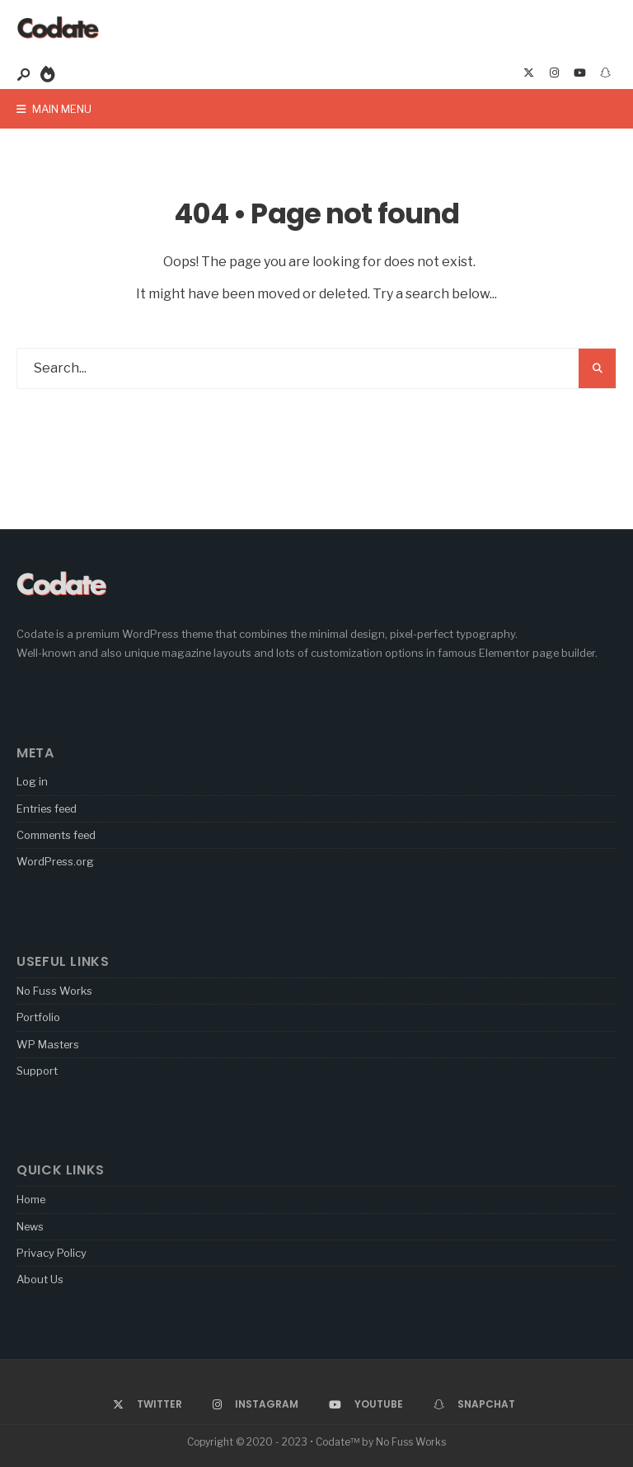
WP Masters (47, 1044)
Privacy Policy (51, 1252)
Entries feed (46, 808)
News (30, 1226)
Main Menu (53, 108)
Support (37, 1070)
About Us (39, 1279)
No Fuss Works (54, 990)
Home (30, 1199)
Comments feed (56, 834)
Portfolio (38, 1017)
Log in (32, 781)
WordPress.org (55, 861)
